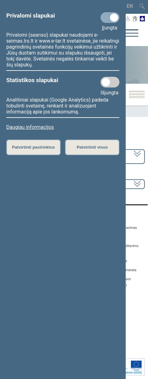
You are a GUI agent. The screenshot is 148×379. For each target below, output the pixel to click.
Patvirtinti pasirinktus (33, 147)
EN (130, 6)
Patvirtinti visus (92, 147)
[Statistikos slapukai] (110, 82)
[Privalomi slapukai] (110, 17)
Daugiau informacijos (30, 127)
